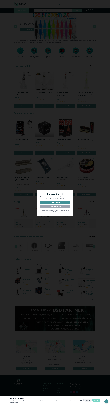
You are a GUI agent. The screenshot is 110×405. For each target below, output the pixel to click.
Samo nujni (88, 400)
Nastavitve (80, 400)
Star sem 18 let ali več (55, 202)
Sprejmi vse (96, 400)
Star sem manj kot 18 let (55, 206)
